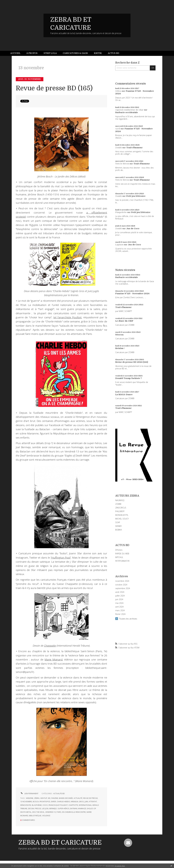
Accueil (15, 53)
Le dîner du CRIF (124, 321)
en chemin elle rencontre (74, 812)
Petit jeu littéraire (135, 196)
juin (86, 801)
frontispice (45, 801)
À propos (32, 53)
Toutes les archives (128, 618)
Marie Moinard (54, 659)
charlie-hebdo (63, 801)
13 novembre (26, 801)
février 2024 (120, 614)
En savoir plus (120, 866)
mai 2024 (119, 603)
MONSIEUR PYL (121, 515)
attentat (93, 801)
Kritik (98, 53)
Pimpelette (121, 212)
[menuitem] (16, 53)
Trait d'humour (134, 147)
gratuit (43, 798)
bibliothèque (35, 815)
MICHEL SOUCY (122, 518)
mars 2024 (120, 610)
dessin (31, 808)
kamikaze (82, 808)
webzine (29, 798)
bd (49, 798)
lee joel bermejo (49, 808)
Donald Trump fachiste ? (128, 378)
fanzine (54, 798)
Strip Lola (50, 53)
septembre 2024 (122, 588)
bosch (36, 801)
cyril (117, 128)
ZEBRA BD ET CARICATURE (60, 842)
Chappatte (50, 645)
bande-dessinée (66, 798)
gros (81, 801)
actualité (78, 798)
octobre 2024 (121, 584)
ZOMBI (118, 504)
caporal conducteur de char (129, 110)
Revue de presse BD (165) (54, 88)
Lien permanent (29, 793)
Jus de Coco (132, 228)
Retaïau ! (120, 348)
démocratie (25, 805)
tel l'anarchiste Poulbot (67, 317)
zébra (36, 798)
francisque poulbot (58, 805)
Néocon (119, 334)
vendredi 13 (50, 812)
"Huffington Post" (61, 557)
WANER (118, 526)
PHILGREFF (120, 511)
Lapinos (119, 244)
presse (38, 808)
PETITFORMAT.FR (122, 561)
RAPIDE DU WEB (122, 553)
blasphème (37, 805)
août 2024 (119, 592)
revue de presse (90, 798)
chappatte (73, 805)
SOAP (117, 522)
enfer (53, 801)
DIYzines (118, 550)
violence (46, 815)
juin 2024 (119, 599)
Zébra (118, 91)
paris (59, 812)
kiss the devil (38, 812)
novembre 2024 (122, 581)
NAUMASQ (119, 500)
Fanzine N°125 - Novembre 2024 (132, 293)
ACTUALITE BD (59, 793)
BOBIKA (118, 529)
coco (45, 805)
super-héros (63, 808)
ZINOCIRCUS (120, 507)
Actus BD (113, 53)
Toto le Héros (122, 163)
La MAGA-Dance (124, 394)
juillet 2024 (120, 596)
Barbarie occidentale (126, 112)
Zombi (118, 147)
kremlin (74, 801)
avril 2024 (119, 607)
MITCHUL (119, 557)
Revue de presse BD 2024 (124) (131, 362)
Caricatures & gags (75, 53)
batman (73, 808)
